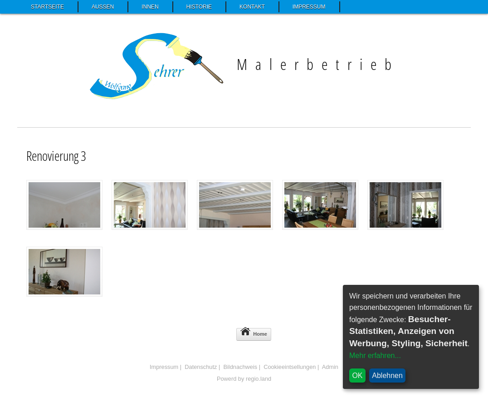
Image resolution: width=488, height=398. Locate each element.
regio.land (258, 378)
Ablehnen (387, 375)
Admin (330, 366)
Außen (103, 7)
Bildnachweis (240, 366)
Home (253, 332)
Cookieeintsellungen (290, 366)
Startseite (47, 7)
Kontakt (252, 7)
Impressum (309, 7)
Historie (199, 7)
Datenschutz (201, 366)
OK (357, 375)
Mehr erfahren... (375, 355)
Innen (150, 7)
